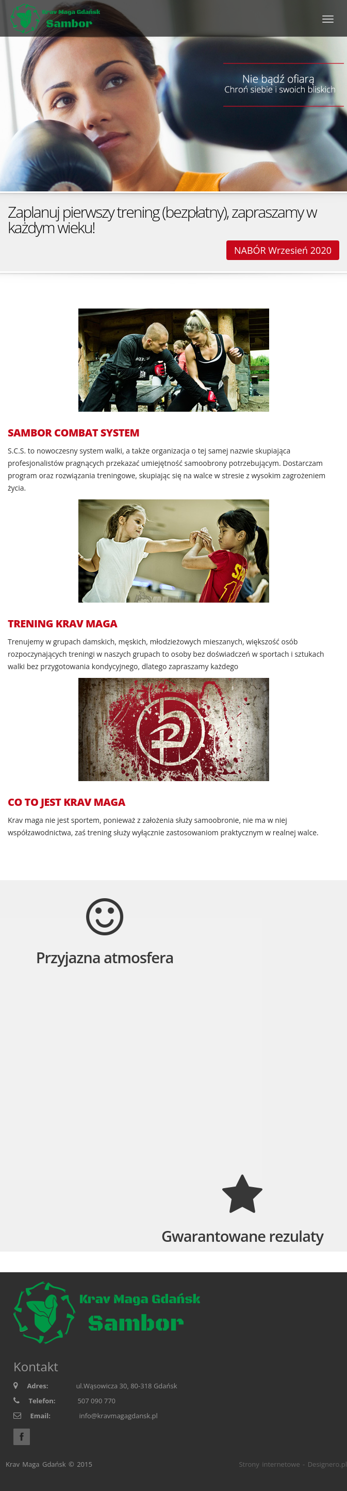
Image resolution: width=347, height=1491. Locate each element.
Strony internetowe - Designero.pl (293, 1464)
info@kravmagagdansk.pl (118, 1415)
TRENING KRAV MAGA (62, 623)
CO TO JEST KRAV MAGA (66, 802)
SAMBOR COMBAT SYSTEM (73, 433)
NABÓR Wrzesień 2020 (283, 250)
